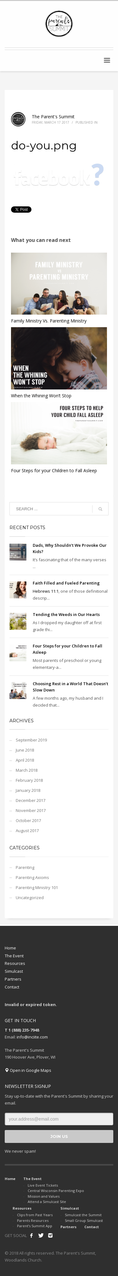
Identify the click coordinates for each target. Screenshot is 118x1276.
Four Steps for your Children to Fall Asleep (54, 470)
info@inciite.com (32, 1037)
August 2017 (27, 830)
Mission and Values (43, 1196)
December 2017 (30, 800)
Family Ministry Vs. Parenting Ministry (49, 321)
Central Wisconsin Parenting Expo (56, 1190)
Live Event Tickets (43, 1185)
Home (10, 948)
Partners (13, 979)
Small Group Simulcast (84, 1220)
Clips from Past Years (35, 1214)
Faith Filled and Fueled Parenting (66, 583)
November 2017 (31, 810)
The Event (14, 956)
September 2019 (31, 740)
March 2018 (26, 770)
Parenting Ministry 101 (37, 887)
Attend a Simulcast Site (47, 1201)
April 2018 (25, 760)
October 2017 (28, 820)
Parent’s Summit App (34, 1225)
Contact (12, 987)
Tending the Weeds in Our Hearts (66, 614)
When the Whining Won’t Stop (41, 396)
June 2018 (25, 750)
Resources (15, 963)
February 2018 (29, 780)
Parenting (25, 867)
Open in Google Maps (28, 1070)
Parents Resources (32, 1220)
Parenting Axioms (32, 877)
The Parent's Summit (53, 117)
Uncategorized (30, 897)
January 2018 (28, 790)
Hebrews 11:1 (46, 591)
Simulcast (14, 971)
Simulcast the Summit (83, 1214)
